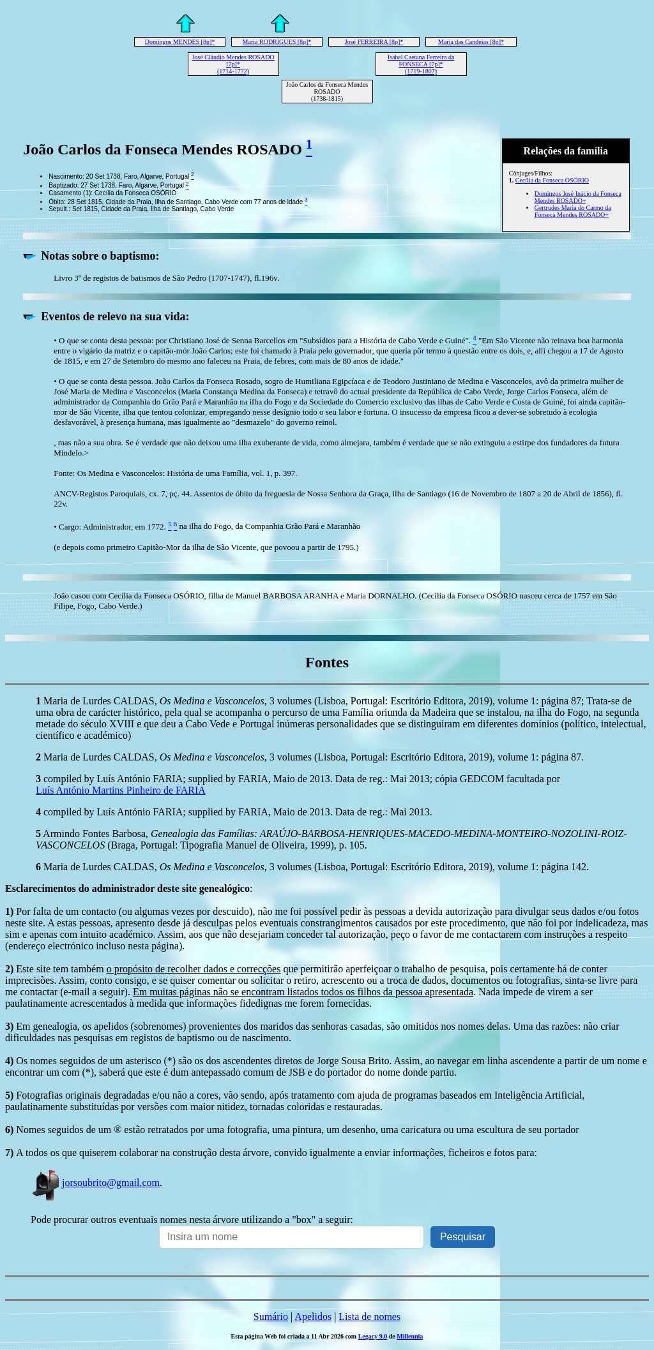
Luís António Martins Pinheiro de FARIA (121, 790)
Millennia (410, 1336)
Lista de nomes (369, 1316)
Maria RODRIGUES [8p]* (277, 41)
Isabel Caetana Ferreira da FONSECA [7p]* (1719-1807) (421, 64)
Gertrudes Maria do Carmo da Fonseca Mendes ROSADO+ (573, 211)
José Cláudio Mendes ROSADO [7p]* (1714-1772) (233, 64)
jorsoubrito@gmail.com (95, 1182)
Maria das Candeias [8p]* (471, 41)
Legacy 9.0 (373, 1336)
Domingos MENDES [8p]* (180, 41)
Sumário (271, 1316)
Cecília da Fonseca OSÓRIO (552, 180)
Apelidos (312, 1316)
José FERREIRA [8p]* (374, 41)
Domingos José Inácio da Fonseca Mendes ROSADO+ (578, 197)
